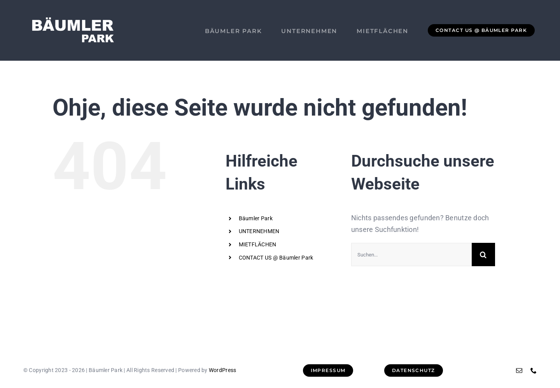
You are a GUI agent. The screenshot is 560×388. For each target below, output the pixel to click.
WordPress (222, 370)
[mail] (519, 370)
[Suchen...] (411, 254)
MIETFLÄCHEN (257, 244)
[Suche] (483, 254)
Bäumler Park (256, 218)
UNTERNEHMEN (259, 231)
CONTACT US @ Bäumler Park (276, 258)
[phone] (533, 370)
